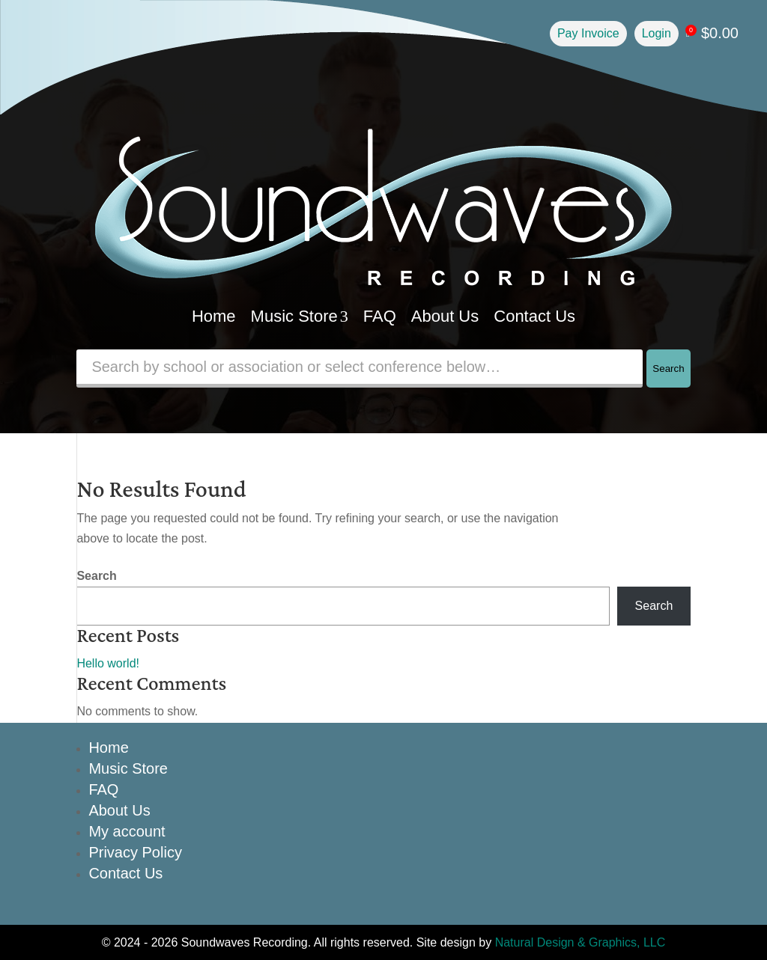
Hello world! (107, 663)
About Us (445, 316)
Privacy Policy (134, 852)
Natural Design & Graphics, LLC (580, 942)
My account (126, 831)
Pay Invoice (588, 33)
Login (656, 33)
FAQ (379, 316)
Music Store (299, 316)
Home (214, 316)
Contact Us (534, 316)
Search (668, 368)
